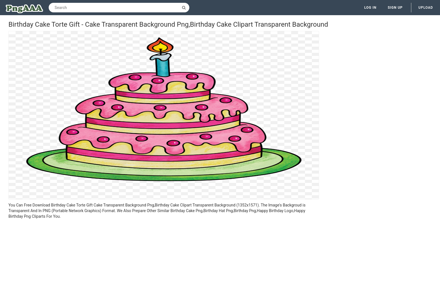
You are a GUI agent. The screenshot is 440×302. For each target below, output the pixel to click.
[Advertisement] (163, 261)
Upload (425, 8)
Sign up (395, 8)
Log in (370, 8)
